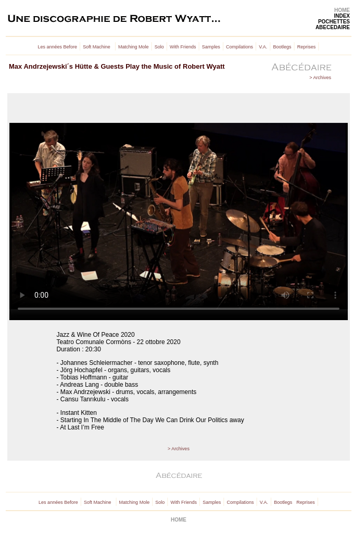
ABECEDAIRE (333, 27)
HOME (342, 10)
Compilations (239, 46)
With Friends (183, 46)
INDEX (342, 16)
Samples (211, 46)
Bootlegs (282, 46)
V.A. (263, 46)
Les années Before (58, 46)
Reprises (306, 46)
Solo (159, 46)
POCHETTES (334, 21)
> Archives (320, 77)
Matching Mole (133, 46)
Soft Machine (96, 46)
